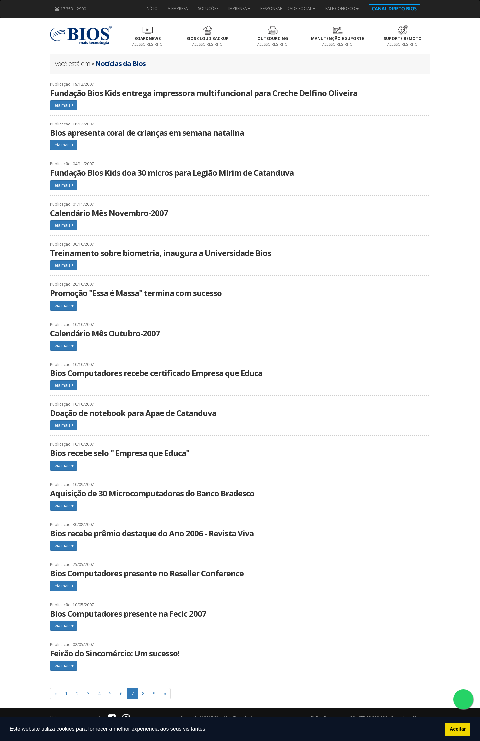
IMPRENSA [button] (239, 8)
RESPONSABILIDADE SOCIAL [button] (287, 8)
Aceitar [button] (458, 729)
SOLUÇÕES (208, 8)
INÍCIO (152, 8)
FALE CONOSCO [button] (342, 8)
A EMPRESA (178, 8)
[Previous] (55, 693)
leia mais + (64, 105)
